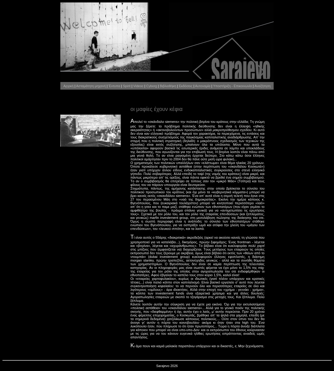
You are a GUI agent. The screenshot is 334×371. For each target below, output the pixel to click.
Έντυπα (114, 86)
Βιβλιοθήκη (168, 86)
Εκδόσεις (185, 86)
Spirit (126, 86)
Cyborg (151, 86)
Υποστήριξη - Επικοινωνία (232, 86)
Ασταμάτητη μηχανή (91, 86)
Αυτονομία (202, 86)
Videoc (138, 86)
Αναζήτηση (262, 86)
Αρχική (68, 86)
